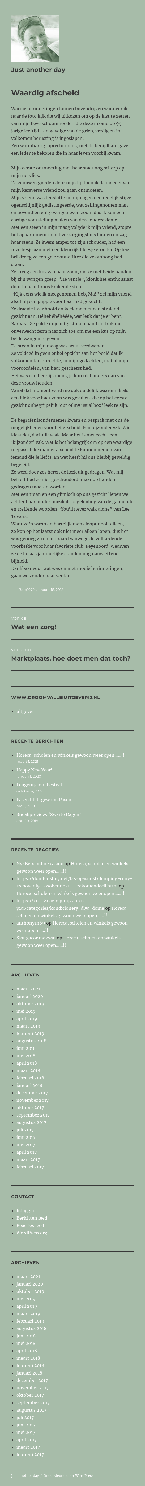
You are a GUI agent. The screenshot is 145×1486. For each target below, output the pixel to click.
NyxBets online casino (39, 863)
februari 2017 (30, 1167)
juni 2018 (26, 1048)
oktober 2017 (30, 1107)
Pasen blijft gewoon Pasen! (44, 799)
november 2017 (32, 1100)
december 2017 (32, 1092)
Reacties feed (30, 1225)
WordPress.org (31, 1232)
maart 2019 (28, 1026)
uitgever (25, 711)
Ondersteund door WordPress (69, 1476)
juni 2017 (25, 1137)
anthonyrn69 (30, 923)
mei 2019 (26, 1011)
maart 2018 (28, 1070)
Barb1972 (27, 589)
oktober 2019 (30, 1003)
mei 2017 (25, 1144)
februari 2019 (30, 1033)
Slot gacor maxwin (36, 937)
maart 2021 (28, 989)
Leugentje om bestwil (39, 784)
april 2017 (26, 1152)
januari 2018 (29, 1085)
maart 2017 (28, 1159)
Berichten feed (31, 1218)
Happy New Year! (34, 770)
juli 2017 (25, 1129)
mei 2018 (25, 1055)
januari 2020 (29, 996)
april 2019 (26, 1018)
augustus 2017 (31, 1122)
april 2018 (26, 1063)
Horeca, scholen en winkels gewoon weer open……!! (70, 755)
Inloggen (26, 1210)
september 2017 (33, 1115)
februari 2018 (30, 1078)
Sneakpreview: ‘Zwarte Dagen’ (48, 814)
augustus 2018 (31, 1040)
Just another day (38, 69)
